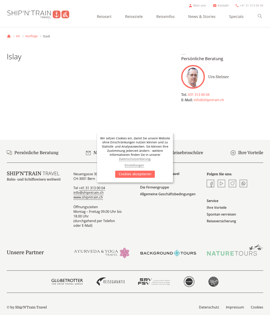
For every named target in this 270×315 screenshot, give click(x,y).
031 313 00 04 (198, 94)
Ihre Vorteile (217, 207)
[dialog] (135, 157)
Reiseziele (134, 16)
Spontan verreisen (221, 214)
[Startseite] (42, 13)
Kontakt (223, 5)
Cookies (257, 307)
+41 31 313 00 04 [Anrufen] (92, 188)
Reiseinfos (165, 16)
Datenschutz (209, 307)
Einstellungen (134, 165)
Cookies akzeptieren (135, 174)
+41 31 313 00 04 (251, 5)
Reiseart (104, 16)
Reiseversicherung (221, 221)
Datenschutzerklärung (134, 159)
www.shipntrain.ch (88, 197)
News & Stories (202, 16)
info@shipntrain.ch (209, 100)
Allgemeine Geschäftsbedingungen (168, 194)
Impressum (235, 307)
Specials (236, 16)
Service (212, 200)
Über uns (199, 5)
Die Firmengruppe (154, 187)
